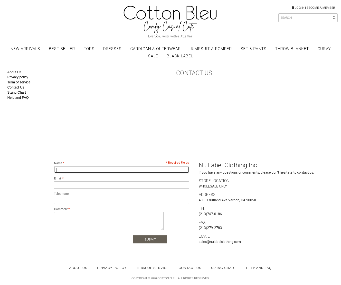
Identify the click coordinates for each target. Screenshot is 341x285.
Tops (89, 48)
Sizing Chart (16, 92)
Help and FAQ (18, 97)
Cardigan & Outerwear (155, 48)
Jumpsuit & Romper (210, 48)
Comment (61, 209)
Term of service (18, 82)
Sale (153, 56)
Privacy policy (17, 77)
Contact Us (15, 87)
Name (58, 163)
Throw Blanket (292, 48)
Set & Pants (253, 48)
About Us (14, 72)
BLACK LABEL (180, 56)
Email (58, 178)
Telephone (61, 194)
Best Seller (62, 48)
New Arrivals (25, 48)
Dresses (112, 48)
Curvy (324, 48)
